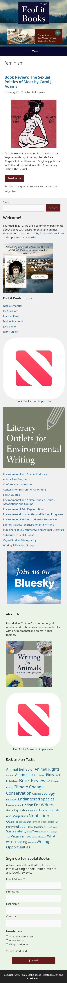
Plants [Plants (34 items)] (50, 821)
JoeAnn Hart (10, 311)
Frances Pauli (11, 316)
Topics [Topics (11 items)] (29, 832)
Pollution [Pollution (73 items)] (20, 826)
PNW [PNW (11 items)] (56, 822)
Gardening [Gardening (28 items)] (12, 810)
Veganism (10, 191)
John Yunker (10, 331)
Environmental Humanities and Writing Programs (33, 514)
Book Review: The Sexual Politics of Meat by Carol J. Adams (29, 82)
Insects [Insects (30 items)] (43, 810)
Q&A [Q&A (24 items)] (30, 826)
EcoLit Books (16, 940)
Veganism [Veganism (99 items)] (18, 836)
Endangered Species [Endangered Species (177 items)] (36, 799)
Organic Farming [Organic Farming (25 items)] (31, 821)
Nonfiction (51, 186)
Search (7, 202)
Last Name (12, 904)
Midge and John (18, 944)
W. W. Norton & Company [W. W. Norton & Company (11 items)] (37, 837)
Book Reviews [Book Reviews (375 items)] (33, 780)
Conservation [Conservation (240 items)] (19, 793)
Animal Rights (17, 186)
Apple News (45, 401)
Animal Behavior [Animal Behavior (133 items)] (20, 769)
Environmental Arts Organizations (23, 509)
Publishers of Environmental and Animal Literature (33, 529)
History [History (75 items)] (23, 810)
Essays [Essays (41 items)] (10, 805)
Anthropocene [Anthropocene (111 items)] (26, 774)
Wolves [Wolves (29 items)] (32, 842)
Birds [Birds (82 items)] (50, 774)
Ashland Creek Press (52, 233)
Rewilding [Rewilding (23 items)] (38, 826)
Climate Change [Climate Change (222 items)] (29, 787)
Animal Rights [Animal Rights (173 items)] (47, 769)
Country (11, 916)
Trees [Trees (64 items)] (36, 831)
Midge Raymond (13, 321)
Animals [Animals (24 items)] (10, 775)
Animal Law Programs (16, 479)
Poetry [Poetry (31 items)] (10, 826)
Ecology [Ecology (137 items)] (48, 793)
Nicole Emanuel (12, 306)
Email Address (15, 879)
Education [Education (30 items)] (11, 799)
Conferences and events (17, 484)
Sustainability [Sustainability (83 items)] (16, 831)
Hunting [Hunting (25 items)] (34, 810)
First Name (12, 891)
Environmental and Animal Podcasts (25, 474)
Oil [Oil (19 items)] (20, 822)
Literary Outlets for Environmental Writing (28, 524)
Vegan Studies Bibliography (19, 540)
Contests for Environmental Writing (24, 489)
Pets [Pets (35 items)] (43, 821)
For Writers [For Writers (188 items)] (44, 804)
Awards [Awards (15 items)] (42, 775)
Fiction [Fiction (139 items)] (27, 804)
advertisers (32, 237)
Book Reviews (35, 186)
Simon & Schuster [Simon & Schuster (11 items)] (51, 827)
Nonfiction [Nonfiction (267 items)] (39, 815)
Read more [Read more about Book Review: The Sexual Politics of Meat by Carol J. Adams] (14, 178)
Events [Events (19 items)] (18, 805)
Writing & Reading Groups (19, 545)
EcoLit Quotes (11, 494)
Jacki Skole (9, 326)
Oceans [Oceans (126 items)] (12, 821)
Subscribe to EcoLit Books (18, 535)
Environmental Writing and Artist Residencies (30, 519)
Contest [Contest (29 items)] (36, 793)
